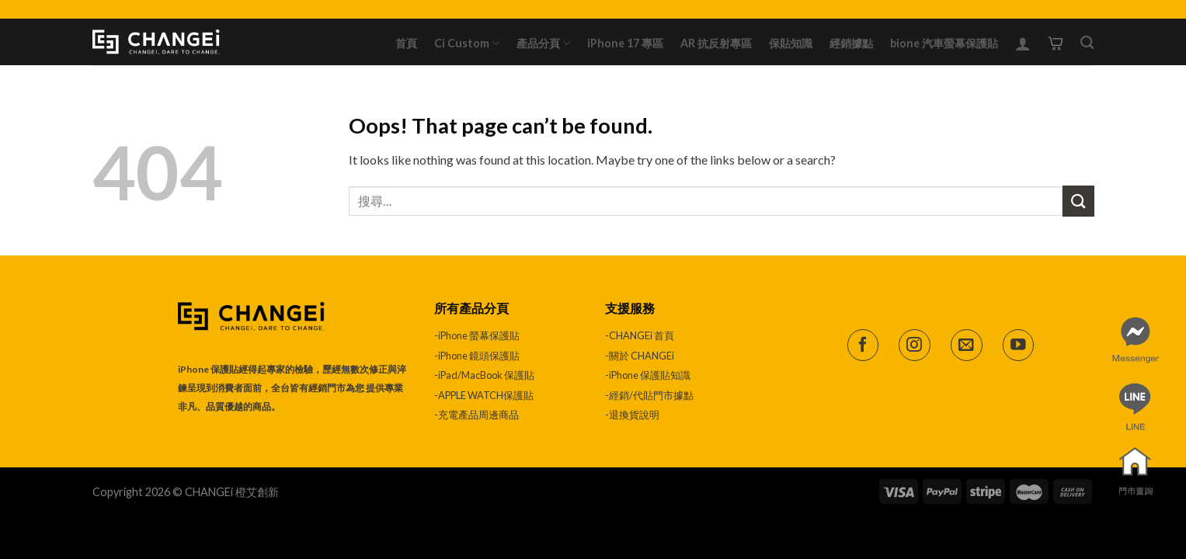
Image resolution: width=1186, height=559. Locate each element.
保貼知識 (790, 43)
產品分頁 (543, 43)
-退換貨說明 (632, 414)
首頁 (406, 43)
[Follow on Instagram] (914, 345)
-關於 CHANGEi (640, 355)
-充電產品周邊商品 (476, 414)
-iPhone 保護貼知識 (647, 375)
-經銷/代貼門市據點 (649, 395)
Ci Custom (466, 43)
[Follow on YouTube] (1019, 345)
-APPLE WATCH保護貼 (484, 395)
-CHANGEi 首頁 (639, 335)
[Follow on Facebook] (863, 345)
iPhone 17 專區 (625, 43)
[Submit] (1078, 201)
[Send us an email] (967, 345)
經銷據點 (851, 43)
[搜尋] (1087, 43)
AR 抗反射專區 (716, 43)
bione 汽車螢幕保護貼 (944, 43)
